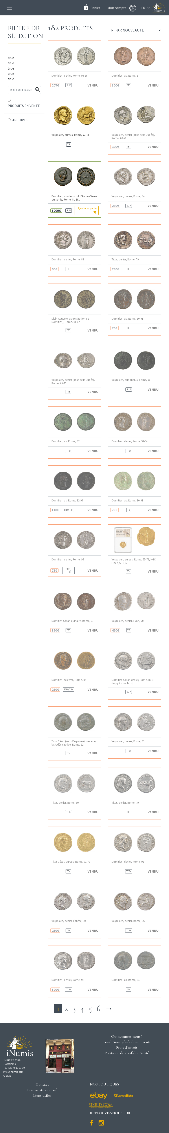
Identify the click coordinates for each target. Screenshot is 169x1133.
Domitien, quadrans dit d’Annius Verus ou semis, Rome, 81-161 (74, 198)
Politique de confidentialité (127, 1052)
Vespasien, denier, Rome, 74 (128, 196)
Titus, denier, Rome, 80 (65, 802)
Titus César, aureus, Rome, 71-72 (70, 861)
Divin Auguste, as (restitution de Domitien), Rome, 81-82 (70, 320)
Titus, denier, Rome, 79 (125, 259)
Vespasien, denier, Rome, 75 (128, 921)
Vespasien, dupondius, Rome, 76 (131, 379)
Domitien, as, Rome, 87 (126, 75)
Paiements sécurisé (42, 1089)
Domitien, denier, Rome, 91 (128, 861)
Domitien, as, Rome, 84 (126, 980)
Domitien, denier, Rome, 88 (67, 259)
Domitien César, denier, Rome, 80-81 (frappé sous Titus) (133, 681)
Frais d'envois (127, 1047)
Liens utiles (42, 1095)
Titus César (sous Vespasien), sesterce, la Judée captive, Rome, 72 (73, 743)
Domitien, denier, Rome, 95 (67, 559)
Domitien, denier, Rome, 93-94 (129, 441)
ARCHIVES (20, 120)
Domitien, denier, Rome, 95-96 (69, 75)
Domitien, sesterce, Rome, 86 (68, 680)
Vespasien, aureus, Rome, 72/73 (70, 134)
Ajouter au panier (87, 210)
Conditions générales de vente (127, 1041)
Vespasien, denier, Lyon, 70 (127, 621)
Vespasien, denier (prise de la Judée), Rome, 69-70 (133, 136)
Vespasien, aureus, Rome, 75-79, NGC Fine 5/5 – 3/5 (134, 561)
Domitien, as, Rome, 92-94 (67, 500)
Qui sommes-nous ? (127, 1036)
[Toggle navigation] (9, 8)
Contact (42, 1084)
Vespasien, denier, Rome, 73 (128, 741)
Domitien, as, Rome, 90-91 (127, 318)
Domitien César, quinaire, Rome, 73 (72, 621)
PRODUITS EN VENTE (24, 105)
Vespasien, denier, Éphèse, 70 (68, 921)
